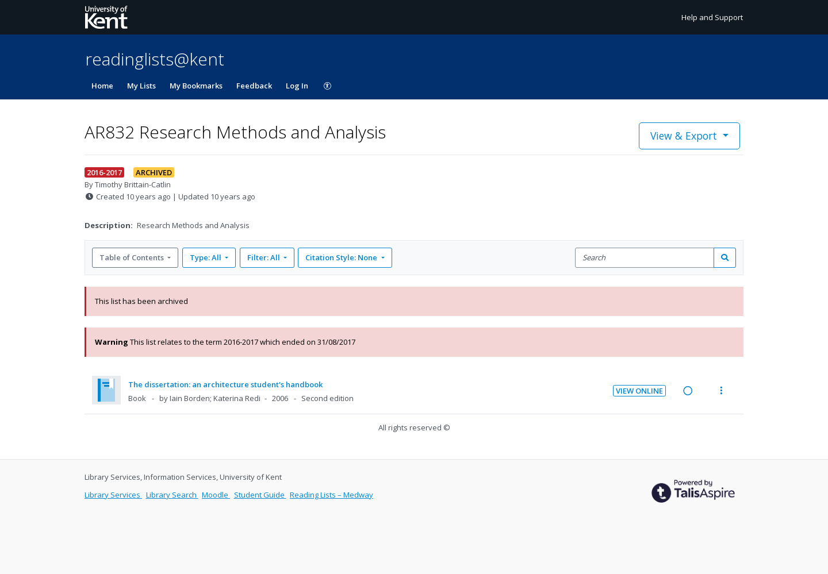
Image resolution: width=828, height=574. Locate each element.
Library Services (113, 495)
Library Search (172, 495)
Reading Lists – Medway (331, 495)
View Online (639, 391)
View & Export (685, 135)
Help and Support (712, 17)
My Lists (141, 85)
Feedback (254, 85)
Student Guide (260, 495)
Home (102, 85)
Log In (297, 85)
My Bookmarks (196, 85)
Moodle (216, 495)
